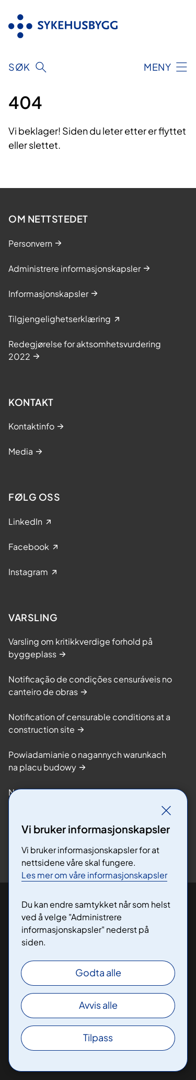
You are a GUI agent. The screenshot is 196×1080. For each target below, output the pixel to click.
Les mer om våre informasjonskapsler (94, 874)
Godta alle (98, 972)
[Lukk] (166, 810)
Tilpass (98, 1037)
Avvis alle (98, 1005)
